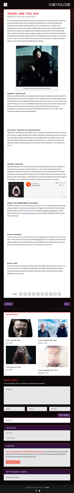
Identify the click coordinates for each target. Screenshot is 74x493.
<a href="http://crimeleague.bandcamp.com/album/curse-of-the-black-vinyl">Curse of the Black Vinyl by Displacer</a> (37, 223)
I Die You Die (17, 17)
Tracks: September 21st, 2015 (48, 370)
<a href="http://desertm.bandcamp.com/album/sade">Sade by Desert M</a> (37, 281)
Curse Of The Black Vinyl (50, 211)
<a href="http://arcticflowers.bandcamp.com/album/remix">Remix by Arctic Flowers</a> (37, 153)
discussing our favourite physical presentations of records (29, 205)
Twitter (9, 433)
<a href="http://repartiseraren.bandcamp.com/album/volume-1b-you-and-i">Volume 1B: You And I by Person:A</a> (37, 252)
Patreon (34, 454)
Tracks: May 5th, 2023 (13, 340)
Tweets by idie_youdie (12, 477)
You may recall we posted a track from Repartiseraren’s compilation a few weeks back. (36, 237)
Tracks (32, 17)
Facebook (10, 438)
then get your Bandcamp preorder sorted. (40, 245)
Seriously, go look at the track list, (54, 101)
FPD (48, 487)
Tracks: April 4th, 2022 (13, 367)
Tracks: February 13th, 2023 (47, 340)
